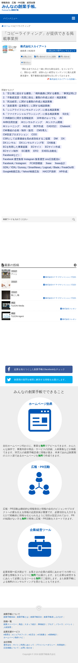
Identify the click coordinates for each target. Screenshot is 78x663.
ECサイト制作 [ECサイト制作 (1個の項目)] (10, 151)
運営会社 (7, 645)
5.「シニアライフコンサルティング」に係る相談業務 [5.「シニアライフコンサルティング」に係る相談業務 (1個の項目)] (31, 110)
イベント (69, 624)
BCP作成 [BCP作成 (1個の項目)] (38, 126)
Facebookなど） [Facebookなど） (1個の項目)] (11, 155)
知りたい (26, 62)
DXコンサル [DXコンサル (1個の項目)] (9, 142)
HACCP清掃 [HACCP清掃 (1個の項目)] (49, 171)
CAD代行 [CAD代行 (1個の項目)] (52, 126)
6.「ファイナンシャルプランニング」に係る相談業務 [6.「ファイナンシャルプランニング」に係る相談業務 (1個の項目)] (31, 114)
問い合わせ (65, 56)
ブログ (50, 624)
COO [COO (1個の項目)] (34, 134)
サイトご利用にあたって (23, 645)
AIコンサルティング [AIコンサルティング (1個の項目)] (31, 122)
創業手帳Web (9, 617)
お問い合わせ (26, 648)
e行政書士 (41, 634)
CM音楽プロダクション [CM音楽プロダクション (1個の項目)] (15, 134)
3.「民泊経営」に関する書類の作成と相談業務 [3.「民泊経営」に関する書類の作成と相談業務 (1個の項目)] (27, 101)
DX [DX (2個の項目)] (62, 138)
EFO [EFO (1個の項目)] (35, 151)
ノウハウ (59, 624)
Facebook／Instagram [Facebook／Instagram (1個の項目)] (14, 163)
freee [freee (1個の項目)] (48, 163)
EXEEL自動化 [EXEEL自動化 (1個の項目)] (49, 151)
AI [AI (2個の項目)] (61, 118)
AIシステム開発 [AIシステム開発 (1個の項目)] (54, 122)
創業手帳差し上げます (53, 617)
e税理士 (7, 634)
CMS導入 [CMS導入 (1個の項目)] (42, 130)
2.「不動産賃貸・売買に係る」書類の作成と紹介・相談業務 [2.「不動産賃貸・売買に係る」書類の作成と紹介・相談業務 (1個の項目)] (34, 97)
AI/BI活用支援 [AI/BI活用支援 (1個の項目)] (10, 122)
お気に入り (27, 56)
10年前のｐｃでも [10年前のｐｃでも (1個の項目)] (46, 118)
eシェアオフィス (19, 634)
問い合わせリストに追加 (46, 56)
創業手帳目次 (36, 617)
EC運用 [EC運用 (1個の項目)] (26, 151)
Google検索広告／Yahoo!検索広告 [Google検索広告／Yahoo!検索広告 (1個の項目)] (21, 171)
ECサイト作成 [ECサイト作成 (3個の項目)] (52, 147)
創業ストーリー (10, 624)
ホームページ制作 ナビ (13, 637)
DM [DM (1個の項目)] (56, 138)
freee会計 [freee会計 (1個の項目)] (60, 163)
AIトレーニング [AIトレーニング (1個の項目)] (11, 126)
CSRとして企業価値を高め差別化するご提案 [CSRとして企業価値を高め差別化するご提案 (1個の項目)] (26, 138)
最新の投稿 (11, 265)
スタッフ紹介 (30, 624)
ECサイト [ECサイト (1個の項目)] (36, 147)
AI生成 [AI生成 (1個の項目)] (26, 126)
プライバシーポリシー (45, 645)
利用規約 (61, 645)
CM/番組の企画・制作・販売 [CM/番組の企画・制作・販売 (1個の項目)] (18, 130)
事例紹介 (42, 624)
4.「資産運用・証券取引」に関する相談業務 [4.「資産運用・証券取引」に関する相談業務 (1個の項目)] (26, 105)
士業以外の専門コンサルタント (61, 51)
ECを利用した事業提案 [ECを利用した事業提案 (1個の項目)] (15, 147)
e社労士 (32, 634)
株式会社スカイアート (33, 46)
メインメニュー (10, 18)
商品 (21, 624)
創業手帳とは (22, 617)
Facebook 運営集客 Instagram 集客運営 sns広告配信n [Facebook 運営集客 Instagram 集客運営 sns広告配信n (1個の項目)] (31, 159)
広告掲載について (11, 648)
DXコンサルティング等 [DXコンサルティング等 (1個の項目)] (31, 142)
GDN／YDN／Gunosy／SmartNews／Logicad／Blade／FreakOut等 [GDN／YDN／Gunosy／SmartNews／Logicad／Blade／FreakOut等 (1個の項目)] (38, 167)
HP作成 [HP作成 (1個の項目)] (63, 171)
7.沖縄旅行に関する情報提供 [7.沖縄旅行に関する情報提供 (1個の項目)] (18, 118)
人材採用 (7, 627)
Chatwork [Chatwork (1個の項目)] (65, 126)
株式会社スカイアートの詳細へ (63, 79)
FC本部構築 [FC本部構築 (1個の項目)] (36, 163)
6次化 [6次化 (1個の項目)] (66, 114)
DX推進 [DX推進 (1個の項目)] (51, 142)
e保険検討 (52, 634)
